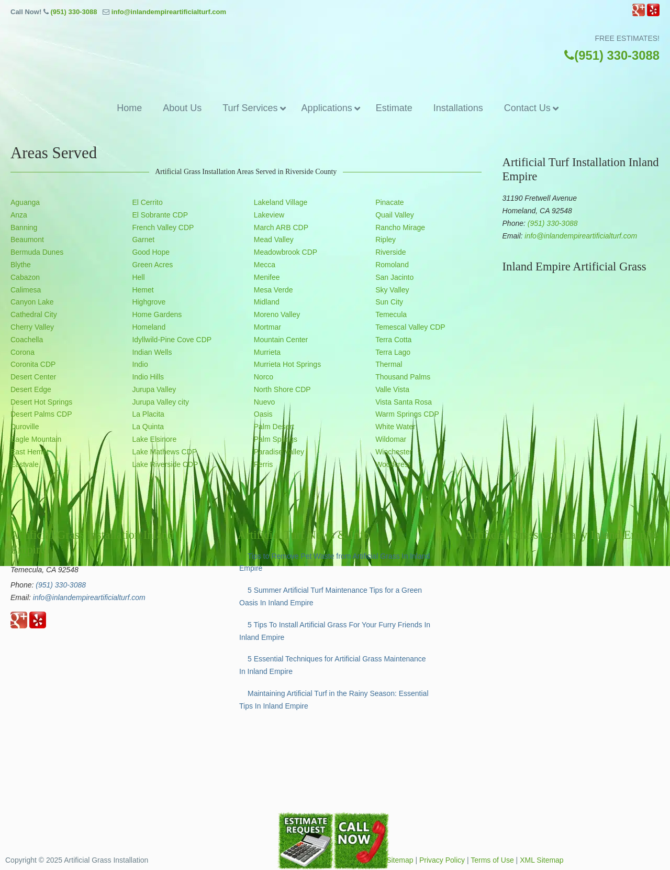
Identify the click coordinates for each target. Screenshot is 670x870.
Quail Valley (394, 215)
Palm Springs (275, 439)
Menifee (267, 277)
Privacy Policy (442, 860)
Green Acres (152, 264)
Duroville (24, 426)
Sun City (389, 302)
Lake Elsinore (154, 439)
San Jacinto (394, 277)
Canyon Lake (32, 302)
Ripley (385, 239)
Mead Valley (274, 239)
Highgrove (148, 302)
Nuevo (264, 402)
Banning (23, 227)
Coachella (26, 339)
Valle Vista (392, 389)
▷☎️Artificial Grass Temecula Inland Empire (335, 56)
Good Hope (151, 252)
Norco (263, 377)
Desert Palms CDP (41, 414)
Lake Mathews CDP (164, 452)
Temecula (391, 314)
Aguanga (25, 202)
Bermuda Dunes (36, 252)
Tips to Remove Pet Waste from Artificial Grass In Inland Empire (334, 562)
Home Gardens (157, 314)
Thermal (388, 364)
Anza (18, 215)
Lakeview (269, 215)
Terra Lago (392, 352)
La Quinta (148, 426)
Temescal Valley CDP (410, 327)
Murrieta (267, 352)
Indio (140, 364)
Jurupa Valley (154, 389)
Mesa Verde (273, 290)
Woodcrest (392, 464)
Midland (267, 302)
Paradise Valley (279, 452)
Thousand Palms (402, 377)
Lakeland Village (281, 202)
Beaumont (27, 239)
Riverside (390, 252)
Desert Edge (30, 389)
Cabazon (25, 277)
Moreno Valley (277, 314)
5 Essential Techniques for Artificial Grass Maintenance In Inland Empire (332, 665)
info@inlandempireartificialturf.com (168, 12)
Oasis (263, 414)
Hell (138, 277)
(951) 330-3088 (73, 12)
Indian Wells (152, 352)
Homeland (148, 327)
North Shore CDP (282, 389)
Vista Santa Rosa (403, 402)
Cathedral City (33, 314)
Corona (22, 352)
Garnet (143, 239)
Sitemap (399, 860)
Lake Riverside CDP (165, 464)
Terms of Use (492, 860)
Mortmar (267, 327)
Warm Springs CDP (407, 414)
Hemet (142, 290)
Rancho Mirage (400, 227)
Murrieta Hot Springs (287, 364)
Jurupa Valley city (160, 402)
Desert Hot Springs (41, 402)
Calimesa (25, 290)
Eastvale (24, 464)
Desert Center (33, 377)
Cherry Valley (32, 327)
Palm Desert (274, 426)
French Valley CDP (163, 227)
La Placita (148, 414)
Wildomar (390, 439)
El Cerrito (147, 202)
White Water (395, 426)
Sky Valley (392, 290)
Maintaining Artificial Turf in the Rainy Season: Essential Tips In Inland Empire (334, 699)
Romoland (392, 264)
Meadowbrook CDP (285, 252)
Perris (263, 464)
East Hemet (29, 452)
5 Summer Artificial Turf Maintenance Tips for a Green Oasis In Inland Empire (330, 596)
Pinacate (389, 202)
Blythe (20, 264)
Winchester (393, 452)
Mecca (264, 264)
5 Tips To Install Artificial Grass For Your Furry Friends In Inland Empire (334, 631)
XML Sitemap (542, 860)
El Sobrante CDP (160, 215)
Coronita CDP (32, 364)
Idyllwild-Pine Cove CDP (171, 339)
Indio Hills (148, 377)
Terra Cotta (393, 339)
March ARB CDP (281, 227)
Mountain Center (281, 339)
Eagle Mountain (35, 439)
